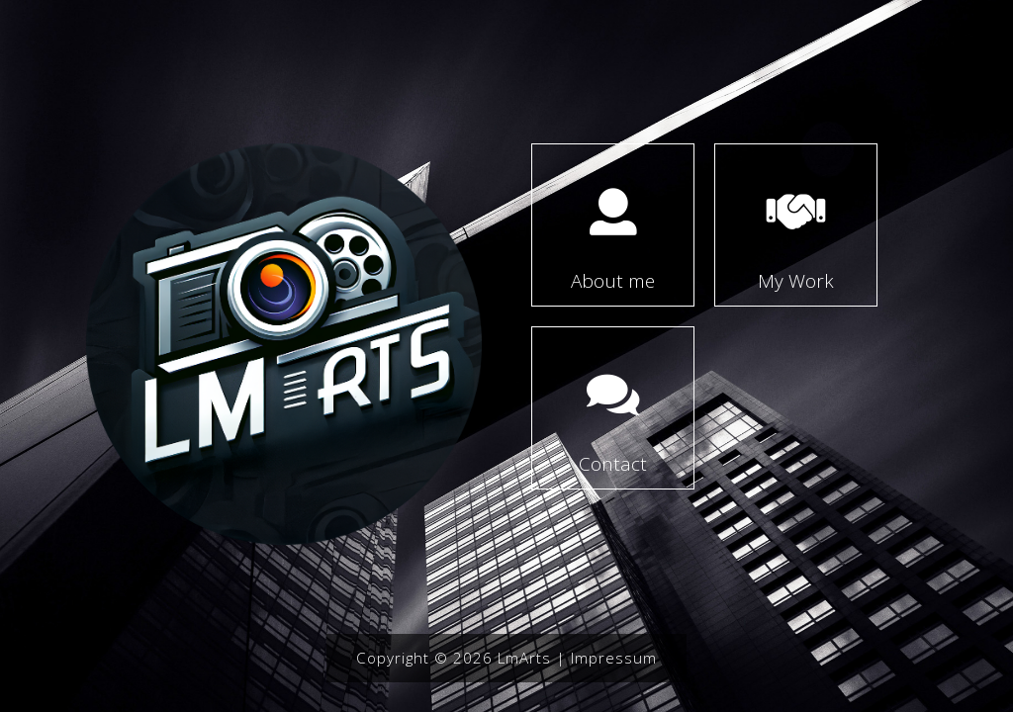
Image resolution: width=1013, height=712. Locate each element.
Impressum (614, 658)
